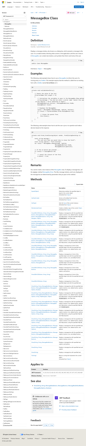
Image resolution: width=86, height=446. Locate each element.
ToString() (33, 355)
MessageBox (35, 56)
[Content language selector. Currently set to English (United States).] (9, 434)
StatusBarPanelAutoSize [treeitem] (9, 322)
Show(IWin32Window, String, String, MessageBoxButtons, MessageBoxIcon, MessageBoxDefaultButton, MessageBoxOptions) (44, 247)
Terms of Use (61, 438)
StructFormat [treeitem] (6, 336)
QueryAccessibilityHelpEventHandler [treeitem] (12, 171)
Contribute (30, 438)
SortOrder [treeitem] (6, 291)
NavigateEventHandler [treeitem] (9, 60)
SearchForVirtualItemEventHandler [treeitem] (12, 264)
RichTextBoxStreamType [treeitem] (9, 211)
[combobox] (14, 16)
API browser (42, 12)
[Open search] (78, 2)
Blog (23, 438)
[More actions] (82, 12)
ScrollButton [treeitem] (6, 245)
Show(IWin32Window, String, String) (40, 274)
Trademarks (70, 438)
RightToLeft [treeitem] (6, 216)
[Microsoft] (3, 2)
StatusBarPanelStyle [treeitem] (8, 332)
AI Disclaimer (5, 438)
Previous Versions (15, 438)
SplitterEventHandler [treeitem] (8, 305)
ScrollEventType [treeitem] (7, 252)
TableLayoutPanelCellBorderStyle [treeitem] (11, 382)
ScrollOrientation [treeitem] (7, 254)
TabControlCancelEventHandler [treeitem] (11, 360)
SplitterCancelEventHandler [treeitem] (10, 300)
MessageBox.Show (48, 172)
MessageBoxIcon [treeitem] (7, 33)
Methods (34, 32)
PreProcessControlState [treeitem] (9, 120)
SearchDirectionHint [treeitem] (8, 259)
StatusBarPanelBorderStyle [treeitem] (10, 324)
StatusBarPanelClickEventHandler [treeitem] (11, 329)
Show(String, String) (36, 347)
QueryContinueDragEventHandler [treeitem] (12, 175)
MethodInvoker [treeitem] (7, 38)
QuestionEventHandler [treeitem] (9, 180)
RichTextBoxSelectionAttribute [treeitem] (11, 207)
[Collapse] (24, 12)
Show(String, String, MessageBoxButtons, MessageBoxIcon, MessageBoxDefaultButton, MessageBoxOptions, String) (44, 320)
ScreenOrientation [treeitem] (8, 226)
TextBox (43, 80)
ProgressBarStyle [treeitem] (7, 147)
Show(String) (34, 352)
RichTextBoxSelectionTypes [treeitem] (10, 209)
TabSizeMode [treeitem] (6, 406)
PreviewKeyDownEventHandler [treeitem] (11, 125)
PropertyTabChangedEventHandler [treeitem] (12, 161)
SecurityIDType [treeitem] (7, 267)
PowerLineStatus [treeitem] (7, 113)
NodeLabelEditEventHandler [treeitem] (10, 65)
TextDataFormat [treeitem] (7, 416)
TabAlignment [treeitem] (6, 344)
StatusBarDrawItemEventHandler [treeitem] (11, 317)
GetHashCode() (35, 198)
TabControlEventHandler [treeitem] (9, 365)
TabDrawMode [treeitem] (7, 368)
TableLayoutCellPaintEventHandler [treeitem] (12, 373)
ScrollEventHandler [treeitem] (8, 250)
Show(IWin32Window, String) (39, 281)
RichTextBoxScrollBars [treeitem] (8, 204)
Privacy (37, 438)
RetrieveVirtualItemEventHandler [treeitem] (11, 195)
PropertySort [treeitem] (6, 156)
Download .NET (79, 7)
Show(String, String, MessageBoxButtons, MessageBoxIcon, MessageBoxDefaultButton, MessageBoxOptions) (44, 327)
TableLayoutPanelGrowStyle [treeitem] (10, 387)
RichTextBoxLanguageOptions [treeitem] (11, 202)
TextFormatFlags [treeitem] (7, 418)
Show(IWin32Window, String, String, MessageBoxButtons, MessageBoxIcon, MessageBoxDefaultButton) (44, 255)
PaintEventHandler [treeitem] (8, 98)
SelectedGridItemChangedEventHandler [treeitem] (13, 271)
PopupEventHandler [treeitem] (8, 110)
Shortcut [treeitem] (5, 283)
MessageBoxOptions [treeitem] (8, 36)
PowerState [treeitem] (6, 115)
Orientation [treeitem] (6, 81)
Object (40, 69)
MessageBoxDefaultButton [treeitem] (10, 31)
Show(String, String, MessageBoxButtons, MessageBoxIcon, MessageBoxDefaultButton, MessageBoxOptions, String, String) (44, 312)
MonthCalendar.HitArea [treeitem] (9, 43)
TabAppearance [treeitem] (7, 346)
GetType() (33, 203)
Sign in (82, 2)
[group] (57, 106)
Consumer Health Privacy (48, 438)
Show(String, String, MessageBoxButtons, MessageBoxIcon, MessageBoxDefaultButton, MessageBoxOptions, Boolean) (44, 287)
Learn (32, 12)
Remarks (34, 30)
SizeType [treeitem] (5, 288)
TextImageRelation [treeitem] (8, 421)
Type (65, 203)
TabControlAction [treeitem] (7, 356)
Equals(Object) (35, 191)
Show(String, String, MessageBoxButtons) (42, 342)
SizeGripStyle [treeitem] (6, 286)
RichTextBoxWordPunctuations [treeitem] (11, 214)
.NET (36, 12)
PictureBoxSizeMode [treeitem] (8, 106)
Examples (34, 28)
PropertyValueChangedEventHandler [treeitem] (12, 166)
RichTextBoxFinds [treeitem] (7, 199)
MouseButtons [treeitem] (7, 48)
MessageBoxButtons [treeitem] (8, 28)
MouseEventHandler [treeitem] (8, 53)
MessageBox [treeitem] (8, 24)
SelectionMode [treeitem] (7, 274)
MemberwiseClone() (36, 208)
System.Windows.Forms (44, 45)
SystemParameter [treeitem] (7, 341)
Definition (34, 26)
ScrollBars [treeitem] (5, 242)
